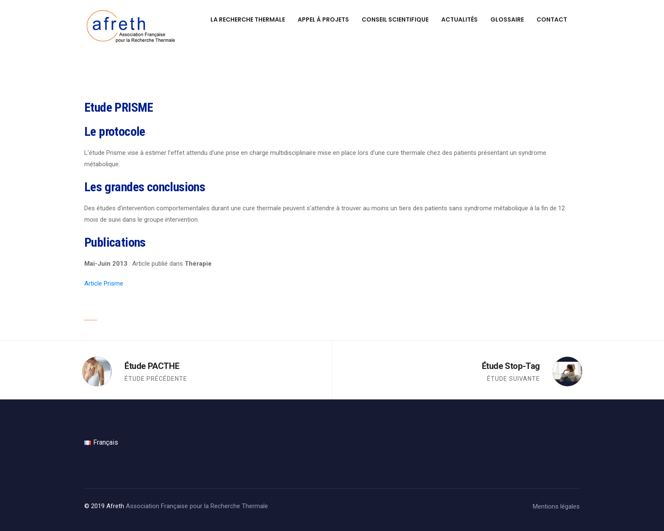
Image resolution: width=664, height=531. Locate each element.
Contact (552, 19)
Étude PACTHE (152, 366)
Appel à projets (323, 19)
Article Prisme (103, 283)
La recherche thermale (247, 19)
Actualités (459, 19)
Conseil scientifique (395, 19)
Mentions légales (556, 506)
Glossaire (507, 19)
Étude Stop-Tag (511, 366)
